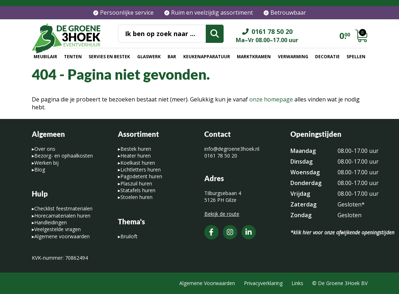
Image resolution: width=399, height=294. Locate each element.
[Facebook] (211, 232)
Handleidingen (50, 222)
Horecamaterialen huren (62, 215)
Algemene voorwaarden (62, 236)
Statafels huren (137, 190)
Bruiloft (129, 236)
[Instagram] (230, 232)
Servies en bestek (109, 57)
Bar (172, 57)
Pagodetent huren (141, 176)
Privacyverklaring (263, 283)
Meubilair (45, 57)
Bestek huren (135, 148)
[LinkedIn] (248, 232)
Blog (39, 169)
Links (297, 283)
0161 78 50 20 (220, 155)
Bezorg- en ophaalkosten (63, 155)
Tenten (73, 57)
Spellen (355, 57)
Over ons (44, 148)
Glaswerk (149, 57)
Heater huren (135, 155)
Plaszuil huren (136, 183)
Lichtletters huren (140, 169)
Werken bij (46, 162)
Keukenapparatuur (206, 57)
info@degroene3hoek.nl (231, 148)
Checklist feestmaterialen (63, 208)
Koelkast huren (137, 162)
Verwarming (293, 57)
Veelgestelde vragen (57, 229)
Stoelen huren (136, 197)
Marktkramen (254, 57)
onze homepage (271, 99)
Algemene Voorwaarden (207, 283)
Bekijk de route (221, 213)
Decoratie (327, 57)
